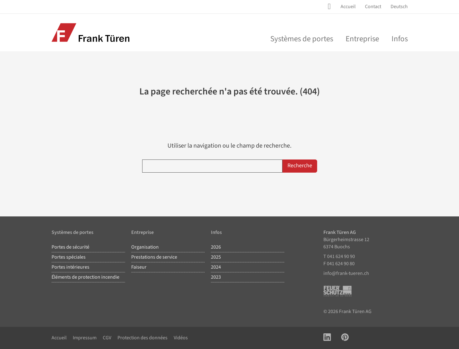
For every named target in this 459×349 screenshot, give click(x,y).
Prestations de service (154, 257)
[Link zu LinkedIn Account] (327, 338)
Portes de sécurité (70, 247)
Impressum (85, 337)
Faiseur (139, 267)
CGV (107, 337)
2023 (216, 277)
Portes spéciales (69, 257)
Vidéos (181, 337)
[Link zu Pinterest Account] (345, 338)
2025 (216, 257)
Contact (373, 6)
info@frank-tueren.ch (346, 273)
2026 (216, 247)
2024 (216, 267)
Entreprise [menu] (362, 38)
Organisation (145, 247)
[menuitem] (348, 6)
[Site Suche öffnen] (330, 6)
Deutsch (399, 6)
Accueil (348, 6)
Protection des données (142, 337)
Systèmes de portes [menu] (301, 38)
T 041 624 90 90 (339, 256)
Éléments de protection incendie (85, 277)
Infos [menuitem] (400, 38)
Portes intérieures (70, 267)
